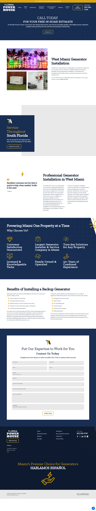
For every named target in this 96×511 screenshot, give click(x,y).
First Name (15, 362)
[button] (93, 508)
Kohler (44, 196)
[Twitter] (80, 436)
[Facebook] (77, 436)
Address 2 (15, 378)
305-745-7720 (87, 8)
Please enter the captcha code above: (20, 406)
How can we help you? (17, 394)
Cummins (51, 196)
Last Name (52, 362)
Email (51, 367)
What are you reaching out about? (19, 388)
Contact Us (48, 32)
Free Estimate (77, 7)
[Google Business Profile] (87, 436)
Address (14, 372)
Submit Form (48, 413)
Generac (61, 194)
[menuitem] (20, 7)
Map (8, 452)
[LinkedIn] (82, 436)
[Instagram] (85, 436)
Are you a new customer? (18, 383)
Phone (14, 367)
